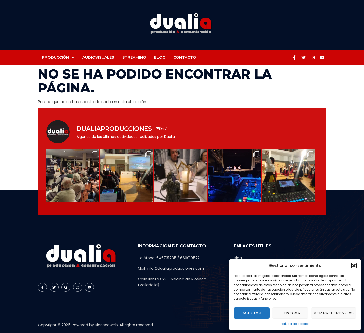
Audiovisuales (98, 57)
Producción (58, 57)
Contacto (184, 57)
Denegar (290, 312)
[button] (353, 265)
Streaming (134, 57)
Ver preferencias (334, 312)
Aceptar (251, 312)
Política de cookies (295, 324)
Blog (159, 57)
